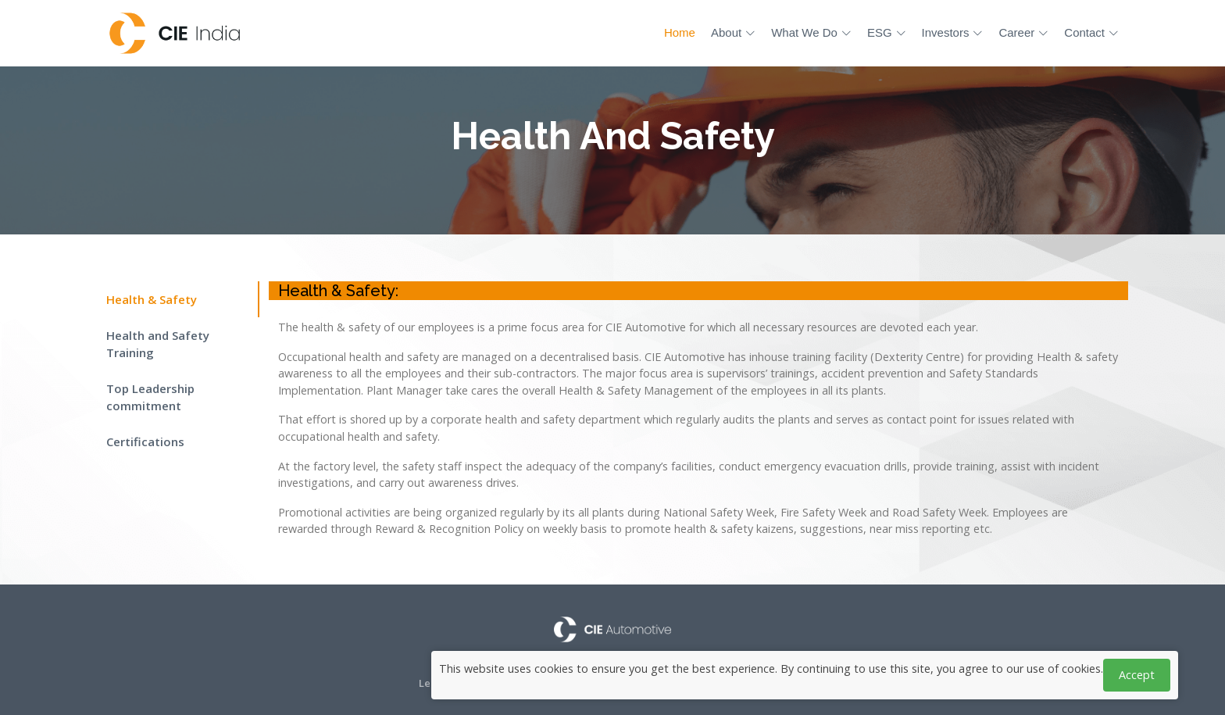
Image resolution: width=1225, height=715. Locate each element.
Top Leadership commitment (150, 397)
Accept (1137, 674)
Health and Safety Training (157, 344)
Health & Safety (151, 299)
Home (679, 32)
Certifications (145, 441)
